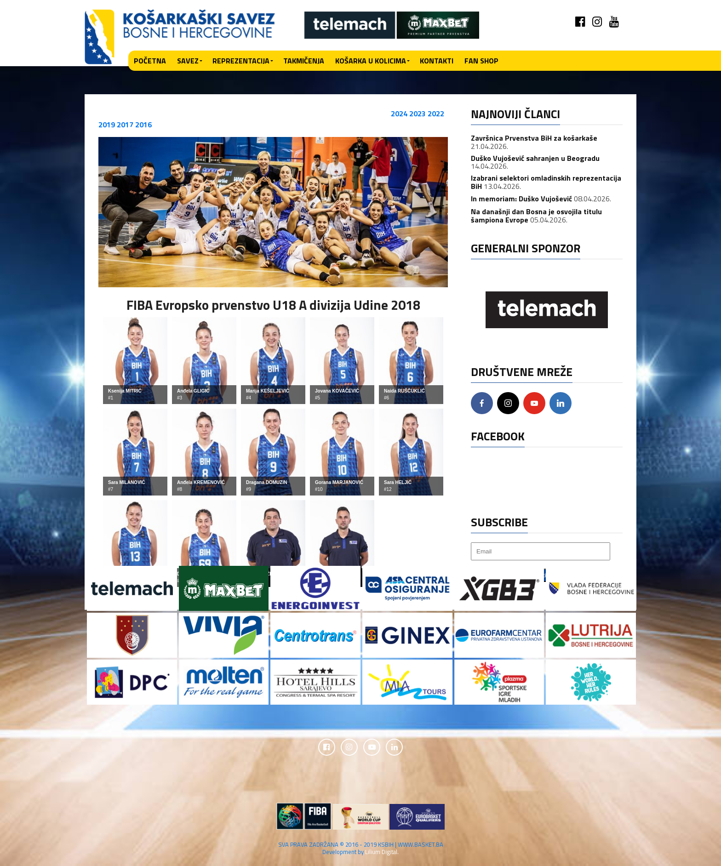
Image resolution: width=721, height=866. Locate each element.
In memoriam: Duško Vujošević (521, 198)
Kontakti (436, 60)
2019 (106, 124)
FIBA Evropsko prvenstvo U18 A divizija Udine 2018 (273, 305)
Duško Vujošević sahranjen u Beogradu (535, 158)
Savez (188, 60)
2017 (125, 124)
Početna (150, 60)
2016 (143, 124)
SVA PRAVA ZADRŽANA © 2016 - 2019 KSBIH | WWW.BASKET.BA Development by (360, 849)
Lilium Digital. (382, 852)
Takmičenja (303, 60)
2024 (399, 113)
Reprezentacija (240, 60)
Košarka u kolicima (370, 60)
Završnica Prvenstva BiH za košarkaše (534, 137)
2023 (417, 113)
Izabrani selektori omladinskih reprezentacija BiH (546, 182)
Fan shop (481, 60)
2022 (436, 113)
